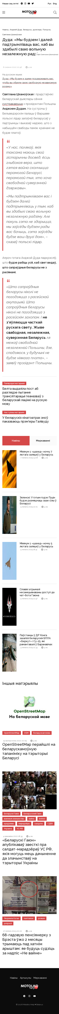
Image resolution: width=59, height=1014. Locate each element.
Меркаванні (43, 440)
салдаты (38, 824)
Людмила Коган (11, 918)
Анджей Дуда (16, 30)
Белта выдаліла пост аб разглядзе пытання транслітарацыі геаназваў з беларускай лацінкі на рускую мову (24, 396)
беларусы (27, 30)
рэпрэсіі (8, 923)
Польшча (47, 30)
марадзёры (24, 824)
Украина (8, 829)
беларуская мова (41, 733)
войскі (42, 819)
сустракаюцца (12, 104)
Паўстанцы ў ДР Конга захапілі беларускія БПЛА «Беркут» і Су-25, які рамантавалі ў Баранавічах (36, 640)
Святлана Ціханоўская (12, 34)
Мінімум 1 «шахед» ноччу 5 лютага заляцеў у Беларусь (36, 545)
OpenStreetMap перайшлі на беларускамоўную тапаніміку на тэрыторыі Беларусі (28, 751)
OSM (26, 733)
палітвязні (28, 918)
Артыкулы (25, 977)
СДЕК (50, 824)
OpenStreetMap (11, 733)
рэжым (41, 918)
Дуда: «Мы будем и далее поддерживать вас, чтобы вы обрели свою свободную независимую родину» (29, 82)
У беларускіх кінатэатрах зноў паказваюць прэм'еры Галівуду (25, 419)
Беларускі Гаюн (11, 814)
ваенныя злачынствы (14, 819)
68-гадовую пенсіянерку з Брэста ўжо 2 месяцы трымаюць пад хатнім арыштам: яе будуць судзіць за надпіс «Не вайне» (28, 944)
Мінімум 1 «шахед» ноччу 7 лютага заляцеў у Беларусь (36, 453)
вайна (31, 819)
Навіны (5, 30)
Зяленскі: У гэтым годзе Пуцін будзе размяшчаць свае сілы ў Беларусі (38, 500)
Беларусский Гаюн (32, 814)
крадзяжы (9, 824)
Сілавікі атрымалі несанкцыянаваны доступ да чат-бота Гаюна (37, 592)
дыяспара (37, 30)
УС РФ (20, 829)
